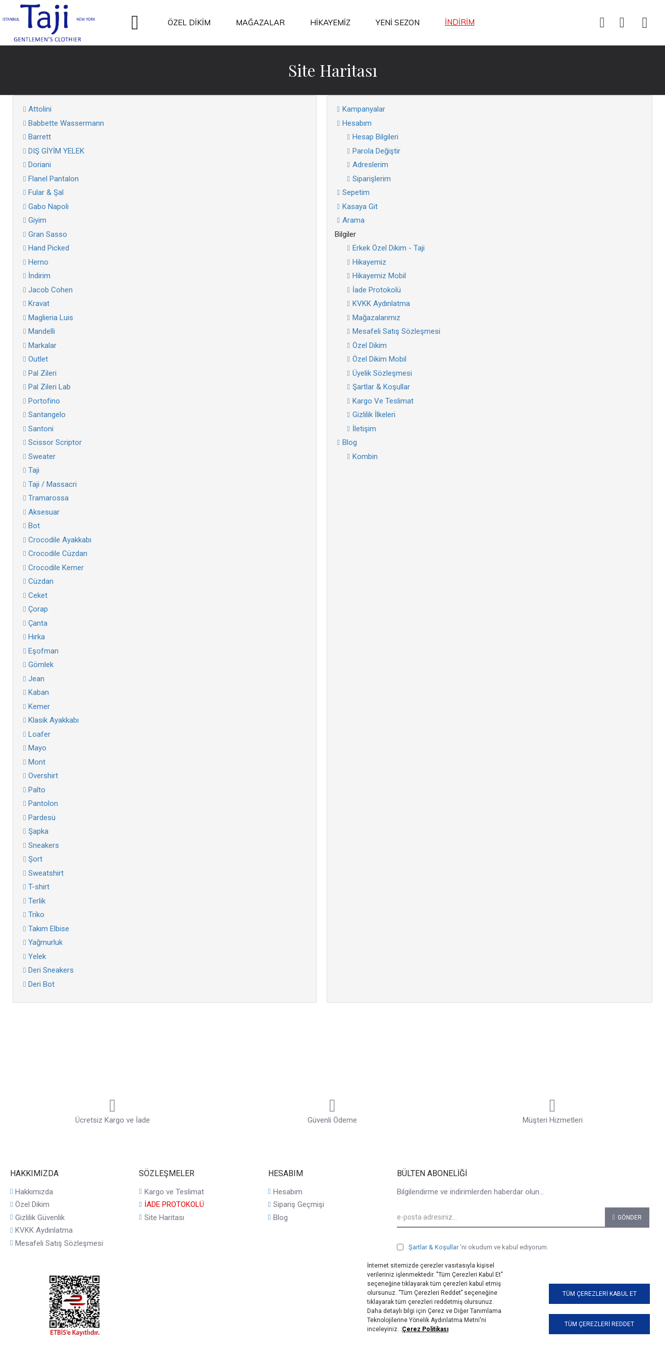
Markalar (42, 345)
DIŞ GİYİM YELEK (56, 151)
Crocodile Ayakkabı (59, 539)
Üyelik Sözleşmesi (382, 373)
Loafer (39, 734)
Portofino (44, 401)
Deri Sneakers (51, 970)
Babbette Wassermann (66, 123)
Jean (36, 678)
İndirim (39, 275)
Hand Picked (48, 247)
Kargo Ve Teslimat (383, 401)
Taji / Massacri (52, 484)
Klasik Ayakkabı (53, 720)
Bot (34, 525)
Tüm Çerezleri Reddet (599, 1324)
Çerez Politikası (425, 1329)
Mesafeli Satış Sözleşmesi (396, 331)
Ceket (37, 595)
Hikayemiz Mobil (379, 275)
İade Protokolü (376, 289)
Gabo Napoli (48, 206)
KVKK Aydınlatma (381, 303)
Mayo (37, 747)
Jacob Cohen (50, 289)
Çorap (38, 609)
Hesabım (357, 123)
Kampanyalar (363, 109)
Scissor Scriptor (55, 442)
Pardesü (42, 817)
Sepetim (356, 192)
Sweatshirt (46, 873)
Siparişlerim (371, 178)
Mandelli (41, 331)
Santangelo (47, 414)
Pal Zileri (42, 373)
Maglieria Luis (50, 317)
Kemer (39, 706)
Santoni (41, 428)
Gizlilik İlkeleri (373, 414)
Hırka (36, 636)
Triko (36, 914)
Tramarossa (48, 497)
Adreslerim (370, 164)
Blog (349, 442)
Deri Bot (41, 984)
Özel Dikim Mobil (379, 359)
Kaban (38, 692)
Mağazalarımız (376, 317)
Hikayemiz (369, 262)
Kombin (365, 456)
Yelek (37, 956)
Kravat (38, 303)
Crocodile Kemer (56, 567)
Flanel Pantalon (53, 178)
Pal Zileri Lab (49, 386)
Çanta (37, 623)
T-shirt (38, 886)
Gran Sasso (47, 234)
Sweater (42, 456)
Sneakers (43, 845)
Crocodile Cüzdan (57, 553)
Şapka (38, 831)
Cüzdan (41, 581)
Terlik (36, 900)
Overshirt (43, 775)
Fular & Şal (46, 192)
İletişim (364, 428)
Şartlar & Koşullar (381, 386)
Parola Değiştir (376, 151)
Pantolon (43, 803)
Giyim (37, 220)
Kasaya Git (360, 206)
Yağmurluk (45, 942)
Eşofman (43, 650)
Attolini (40, 109)
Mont (36, 762)
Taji (33, 470)
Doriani (39, 164)
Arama (353, 220)
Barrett (39, 136)
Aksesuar (44, 512)
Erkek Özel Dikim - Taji (388, 247)
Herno (38, 262)
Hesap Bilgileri (375, 136)
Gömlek (41, 664)
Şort (35, 859)
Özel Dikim (369, 345)
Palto (36, 789)
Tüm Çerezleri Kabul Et (599, 1293)
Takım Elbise (48, 928)
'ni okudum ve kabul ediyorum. (472, 1247)
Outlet (38, 359)
